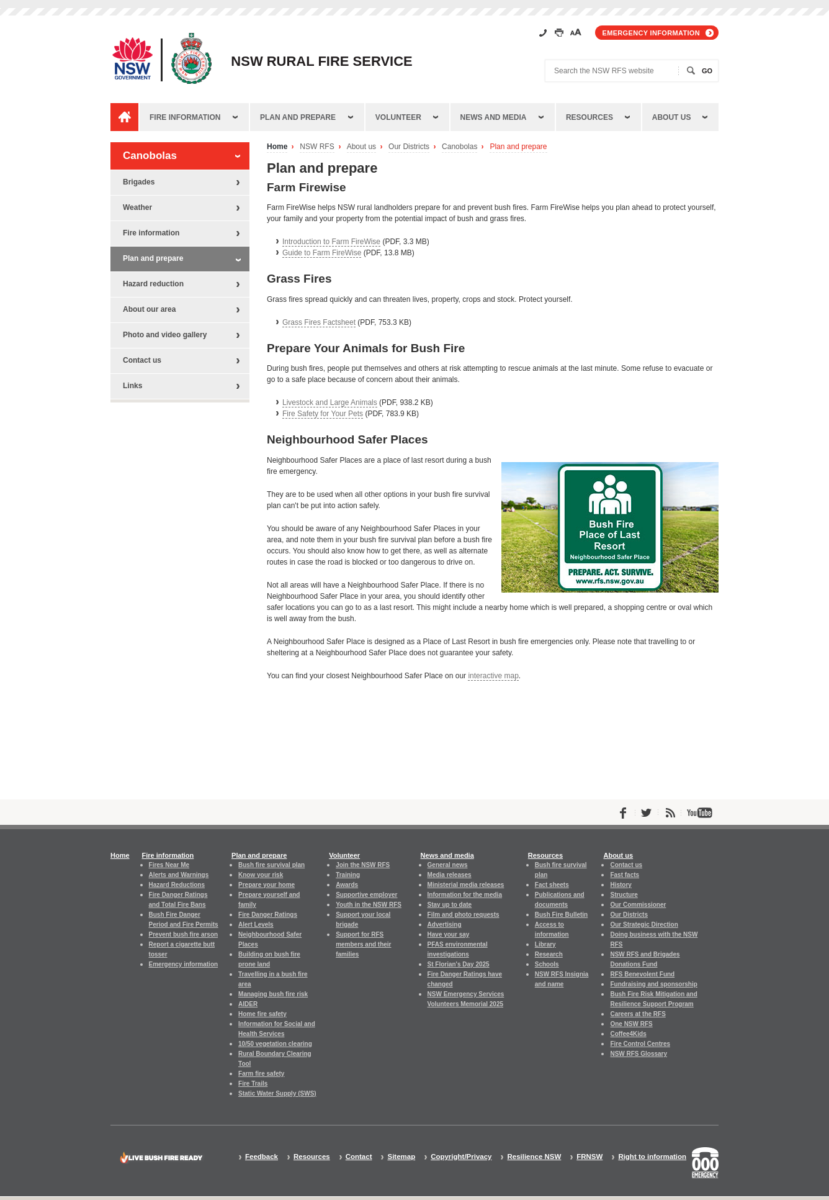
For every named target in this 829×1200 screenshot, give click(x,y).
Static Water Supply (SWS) (277, 1093)
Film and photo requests (464, 914)
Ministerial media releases (466, 884)
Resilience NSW (534, 1156)
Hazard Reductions (177, 884)
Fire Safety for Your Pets (322, 413)
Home (277, 147)
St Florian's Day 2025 (459, 964)
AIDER (248, 1004)
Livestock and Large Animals (329, 402)
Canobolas (459, 147)
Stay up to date (450, 904)
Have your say (449, 934)
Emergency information (651, 33)
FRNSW (589, 1156)
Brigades (139, 182)
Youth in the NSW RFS (368, 904)
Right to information (652, 1156)
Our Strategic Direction (644, 924)
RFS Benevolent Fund (642, 974)
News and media (493, 117)
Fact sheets (552, 884)
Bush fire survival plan (271, 864)
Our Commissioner (638, 904)
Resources (589, 117)
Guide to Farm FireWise (321, 252)
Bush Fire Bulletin (561, 914)
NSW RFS (317, 147)
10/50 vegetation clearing (275, 1043)
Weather (137, 207)
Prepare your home (266, 884)
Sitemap (401, 1156)
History (620, 884)
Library (545, 944)
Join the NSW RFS (363, 864)
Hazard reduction (153, 284)
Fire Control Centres (640, 1043)
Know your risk (260, 874)
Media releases (450, 874)
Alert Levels (256, 924)
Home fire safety (262, 1014)
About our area (149, 309)
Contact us (142, 360)
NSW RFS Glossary (638, 1053)
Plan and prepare (298, 117)
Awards (347, 884)
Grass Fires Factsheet (319, 322)
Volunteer (398, 117)
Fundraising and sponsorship (653, 984)
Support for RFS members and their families (363, 944)
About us (671, 117)
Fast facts (624, 874)
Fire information (185, 117)
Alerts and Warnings (179, 874)
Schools (547, 964)
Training (348, 874)
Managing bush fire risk (273, 994)
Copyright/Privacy (461, 1156)
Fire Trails (252, 1083)
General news (448, 864)
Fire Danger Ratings (267, 914)
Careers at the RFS (637, 1014)
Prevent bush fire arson (183, 934)
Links (132, 385)
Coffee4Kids (628, 1033)
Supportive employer (366, 894)
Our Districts (408, 147)
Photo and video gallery (165, 334)
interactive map (493, 675)
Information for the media (465, 894)
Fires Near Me (169, 864)
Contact (359, 1156)
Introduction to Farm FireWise (331, 241)
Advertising (445, 924)
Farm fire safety (261, 1073)
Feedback (261, 1156)
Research (549, 954)
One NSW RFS (631, 1023)
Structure (623, 894)
